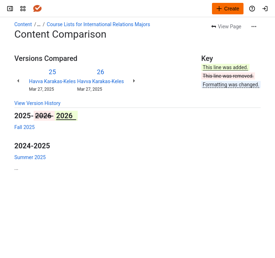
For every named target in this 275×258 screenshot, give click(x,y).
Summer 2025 (30, 157)
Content (23, 24)
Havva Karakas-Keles (52, 81)
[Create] (227, 8)
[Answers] (37, 8)
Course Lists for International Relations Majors (98, 24)
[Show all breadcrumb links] (38, 24)
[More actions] (254, 26)
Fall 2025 (24, 127)
